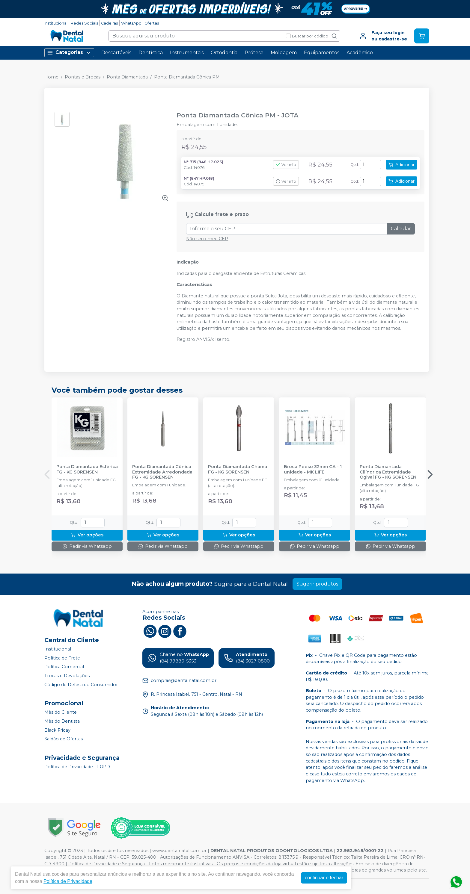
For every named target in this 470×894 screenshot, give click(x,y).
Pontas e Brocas (82, 77)
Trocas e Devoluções (67, 675)
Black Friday (57, 730)
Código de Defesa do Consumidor (81, 684)
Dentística (150, 52)
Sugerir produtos (317, 584)
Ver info (286, 164)
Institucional (55, 23)
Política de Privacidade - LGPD (77, 766)
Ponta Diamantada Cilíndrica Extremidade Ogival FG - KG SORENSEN (388, 472)
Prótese (254, 52)
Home (51, 77)
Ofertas (151, 23)
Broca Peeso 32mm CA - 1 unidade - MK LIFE (313, 469)
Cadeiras (109, 23)
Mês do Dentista (62, 721)
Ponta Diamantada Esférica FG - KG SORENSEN (87, 469)
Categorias (69, 52)
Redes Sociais (84, 23)
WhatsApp (131, 23)
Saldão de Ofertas (63, 739)
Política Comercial (64, 667)
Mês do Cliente (60, 712)
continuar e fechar (324, 877)
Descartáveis (116, 52)
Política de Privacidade (67, 881)
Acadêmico (360, 52)
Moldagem (284, 52)
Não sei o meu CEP (207, 238)
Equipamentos (321, 52)
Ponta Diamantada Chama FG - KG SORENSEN (237, 469)
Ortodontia (224, 52)
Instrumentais (187, 52)
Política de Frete (62, 658)
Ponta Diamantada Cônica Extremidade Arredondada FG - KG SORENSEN (162, 472)
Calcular (401, 229)
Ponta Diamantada (127, 77)
